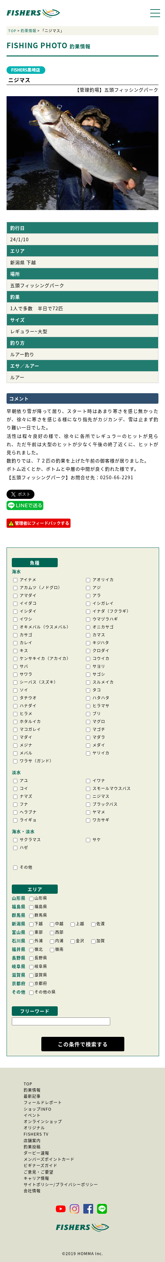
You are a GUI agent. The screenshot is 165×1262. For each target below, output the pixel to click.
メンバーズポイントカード (49, 1159)
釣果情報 (28, 30)
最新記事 (32, 1096)
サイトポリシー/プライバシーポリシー (61, 1184)
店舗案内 (32, 1141)
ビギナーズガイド (40, 1165)
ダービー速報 (36, 1153)
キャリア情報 (36, 1178)
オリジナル (34, 1128)
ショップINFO (38, 1109)
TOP (12, 30)
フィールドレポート (43, 1102)
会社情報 (32, 1191)
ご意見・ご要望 (38, 1172)
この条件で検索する (83, 1044)
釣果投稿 (32, 1147)
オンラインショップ (43, 1121)
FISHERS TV (36, 1134)
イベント (32, 1115)
